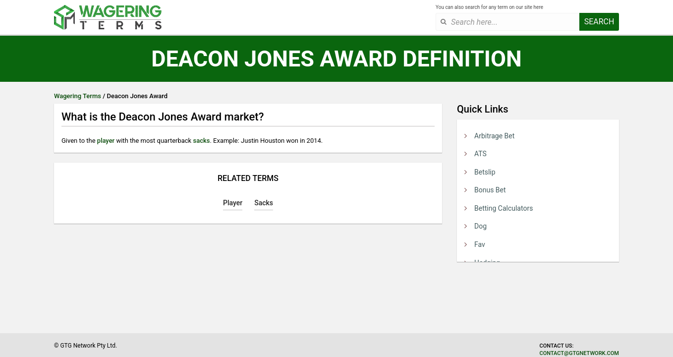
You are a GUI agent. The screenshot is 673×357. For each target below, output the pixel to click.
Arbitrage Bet (494, 136)
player (105, 140)
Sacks (263, 203)
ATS (480, 154)
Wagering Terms (77, 96)
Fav (479, 244)
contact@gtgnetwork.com (579, 353)
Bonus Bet (490, 190)
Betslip (485, 172)
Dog (480, 226)
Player (232, 203)
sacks (201, 140)
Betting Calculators (503, 208)
